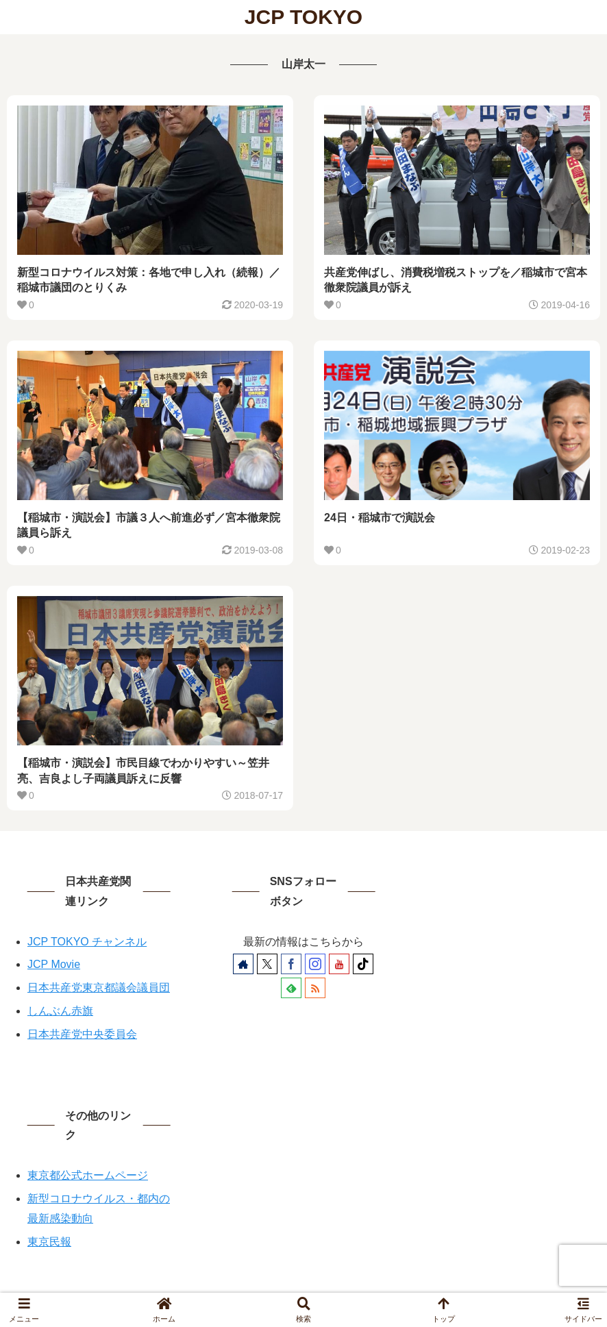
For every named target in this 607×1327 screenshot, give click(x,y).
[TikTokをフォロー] (363, 964)
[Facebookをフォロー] (291, 964)
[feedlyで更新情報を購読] (291, 988)
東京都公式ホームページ (87, 1175)
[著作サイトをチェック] (243, 964)
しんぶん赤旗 (60, 1011)
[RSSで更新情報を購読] (315, 988)
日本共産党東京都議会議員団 (98, 987)
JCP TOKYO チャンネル (87, 941)
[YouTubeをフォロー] (339, 964)
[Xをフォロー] (267, 964)
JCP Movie (53, 964)
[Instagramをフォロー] (315, 964)
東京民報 (49, 1242)
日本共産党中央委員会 (82, 1034)
